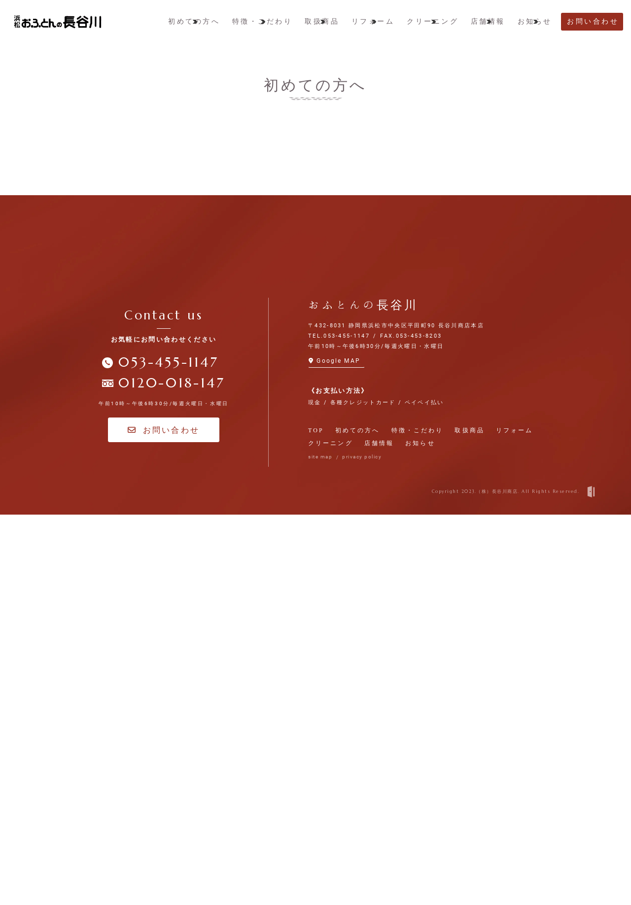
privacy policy (362, 847)
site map (320, 847)
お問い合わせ (164, 821)
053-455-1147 (168, 753)
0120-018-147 (171, 774)
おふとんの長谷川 (363, 695)
